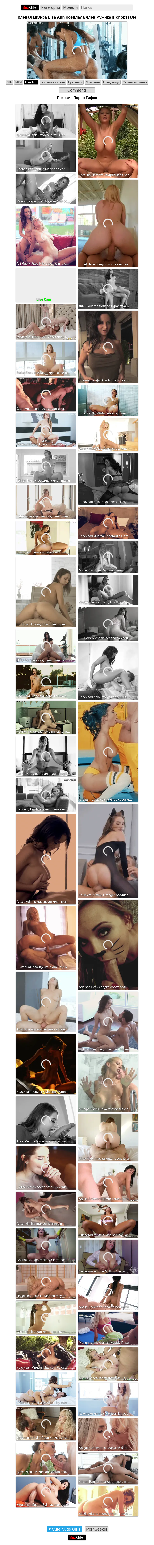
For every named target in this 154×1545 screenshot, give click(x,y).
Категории (50, 7)
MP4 (18, 82)
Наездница (111, 82)
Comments (77, 90)
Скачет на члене (135, 82)
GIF (9, 82)
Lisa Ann (31, 82)
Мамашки (93, 82)
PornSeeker (96, 1529)
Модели (70, 7)
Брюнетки (75, 82)
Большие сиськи (53, 82)
